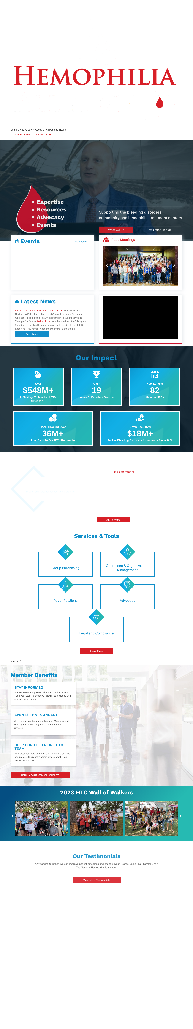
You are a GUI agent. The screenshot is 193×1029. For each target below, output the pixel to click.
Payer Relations (66, 600)
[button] (107, 265)
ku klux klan (43, 321)
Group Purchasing (66, 568)
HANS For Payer (21, 134)
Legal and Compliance (96, 633)
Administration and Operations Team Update (38, 310)
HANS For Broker (43, 134)
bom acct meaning (123, 471)
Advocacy (127, 600)
